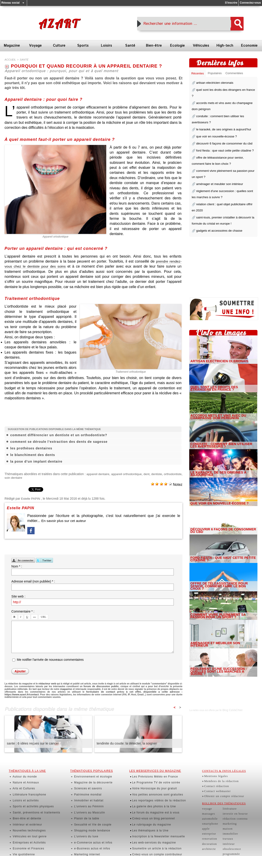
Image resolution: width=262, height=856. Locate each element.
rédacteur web (46, 682)
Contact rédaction (215, 782)
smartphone (209, 815)
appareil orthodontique (141, 473)
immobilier (227, 823)
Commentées (236, 73)
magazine (53, 687)
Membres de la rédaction (219, 777)
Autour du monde (22, 773)
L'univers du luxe (83, 816)
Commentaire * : (22, 611)
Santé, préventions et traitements (32, 799)
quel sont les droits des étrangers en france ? (223, 90)
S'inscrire (231, 2)
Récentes (198, 74)
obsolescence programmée (236, 836)
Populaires (216, 73)
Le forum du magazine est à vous (152, 799)
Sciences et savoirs (84, 782)
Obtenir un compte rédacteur (221, 790)
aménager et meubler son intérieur (217, 169)
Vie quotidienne (21, 829)
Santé (130, 45)
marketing (227, 815)
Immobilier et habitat (85, 790)
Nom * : (16, 565)
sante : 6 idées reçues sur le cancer (32, 741)
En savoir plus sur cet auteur (64, 520)
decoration (208, 832)
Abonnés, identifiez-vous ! (147, 833)
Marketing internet (84, 829)
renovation (208, 827)
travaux (225, 827)
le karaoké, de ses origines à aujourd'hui (220, 120)
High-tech (224, 45)
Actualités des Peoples (87, 841)
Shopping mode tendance (88, 811)
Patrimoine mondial (84, 786)
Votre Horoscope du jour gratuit (151, 782)
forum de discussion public (95, 685)
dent (164, 473)
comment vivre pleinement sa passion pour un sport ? (219, 595)
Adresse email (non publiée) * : (33, 580)
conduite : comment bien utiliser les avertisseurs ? (219, 424)
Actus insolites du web (86, 837)
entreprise (208, 823)
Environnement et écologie (89, 773)
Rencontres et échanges (88, 845)
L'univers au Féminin (85, 794)
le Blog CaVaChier (228, 688)
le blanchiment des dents (32, 454)
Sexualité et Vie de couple (89, 807)
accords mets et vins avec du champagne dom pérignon (222, 395)
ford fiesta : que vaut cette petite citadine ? (221, 139)
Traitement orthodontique (131, 371)
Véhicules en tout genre (26, 816)
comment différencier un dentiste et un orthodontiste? (57, 434)
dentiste (175, 473)
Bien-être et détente (24, 803)
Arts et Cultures (21, 782)
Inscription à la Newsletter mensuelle (155, 816)
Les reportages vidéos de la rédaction (155, 790)
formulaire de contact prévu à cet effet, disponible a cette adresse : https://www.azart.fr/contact (118, 690)
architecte (208, 836)
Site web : (18, 596)
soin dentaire (34, 477)
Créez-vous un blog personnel (150, 803)
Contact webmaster (215, 786)
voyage (206, 802)
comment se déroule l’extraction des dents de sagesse (57, 441)
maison (225, 819)
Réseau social (10, 2)
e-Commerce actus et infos (89, 820)
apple (205, 819)
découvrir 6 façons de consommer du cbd (221, 132)
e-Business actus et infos (88, 824)
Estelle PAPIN (31, 498)
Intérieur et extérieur (24, 807)
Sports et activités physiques (29, 794)
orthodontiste (14, 477)
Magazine (12, 45)
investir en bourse (231, 806)
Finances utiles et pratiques (90, 833)
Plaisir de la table (83, 803)
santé (22, 59)
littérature (227, 802)
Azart (59, 23)
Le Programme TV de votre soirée (152, 777)
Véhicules (201, 45)
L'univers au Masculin (86, 799)
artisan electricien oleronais (212, 83)
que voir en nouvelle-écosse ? (214, 126)
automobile (209, 810)
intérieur (226, 832)
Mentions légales (214, 773)
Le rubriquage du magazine (148, 807)
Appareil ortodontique (55, 236)
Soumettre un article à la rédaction (153, 824)
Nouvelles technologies (26, 811)
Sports (83, 45)
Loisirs (106, 45)
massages (208, 806)
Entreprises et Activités (26, 820)
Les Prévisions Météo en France (151, 773)
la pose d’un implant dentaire (35, 461)
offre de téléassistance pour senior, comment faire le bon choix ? (220, 566)
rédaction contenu (231, 810)
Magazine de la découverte (89, 777)
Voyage (35, 45)
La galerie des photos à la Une (150, 794)
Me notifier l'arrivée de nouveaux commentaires (50, 659)
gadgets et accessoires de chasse (216, 211)
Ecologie (177, 45)
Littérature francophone (26, 786)
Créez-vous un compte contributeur (153, 829)
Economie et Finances (25, 824)
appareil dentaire (109, 473)
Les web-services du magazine (150, 820)
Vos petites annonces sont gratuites (154, 786)
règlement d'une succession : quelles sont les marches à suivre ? (220, 651)
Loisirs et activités (22, 790)
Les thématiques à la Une (147, 811)
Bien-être (154, 45)
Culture (59, 45)
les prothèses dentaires (30, 447)
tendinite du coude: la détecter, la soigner (126, 741)
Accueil (9, 59)
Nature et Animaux (23, 777)
